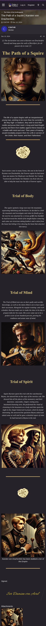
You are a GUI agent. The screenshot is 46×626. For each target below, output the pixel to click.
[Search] (43, 5)
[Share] (40, 36)
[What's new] (38, 5)
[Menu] (3, 5)
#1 (44, 36)
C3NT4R (6, 22)
